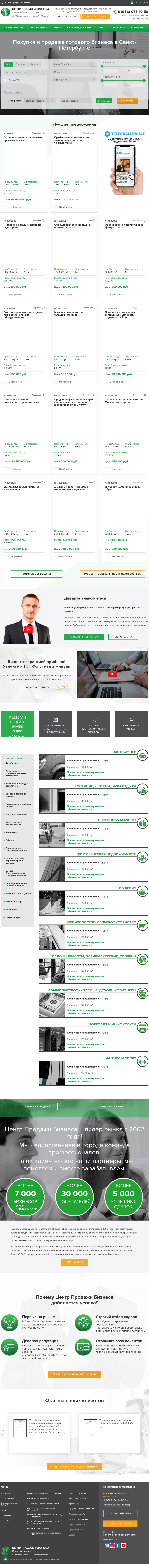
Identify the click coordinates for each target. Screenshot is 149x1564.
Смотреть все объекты (36, 574)
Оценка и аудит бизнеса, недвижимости (42, 1504)
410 (105, 794)
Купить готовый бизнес (78, 1519)
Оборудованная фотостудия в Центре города (124, 226)
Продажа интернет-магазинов (81, 1509)
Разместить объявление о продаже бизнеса (112, 574)
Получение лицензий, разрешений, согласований (41, 1509)
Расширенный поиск (13, 92)
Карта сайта (109, 1532)
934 (105, 1033)
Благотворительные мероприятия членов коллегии (43, 1534)
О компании (118, 27)
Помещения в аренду (78, 1493)
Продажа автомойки (77, 1514)
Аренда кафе (74, 1504)
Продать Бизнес (38, 27)
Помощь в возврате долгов (37, 1499)
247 (105, 930)
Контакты (137, 27)
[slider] (102, 66)
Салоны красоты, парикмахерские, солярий (94, 956)
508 (105, 964)
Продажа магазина (77, 1525)
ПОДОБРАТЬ (127, 101)
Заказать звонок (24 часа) (116, 1504)
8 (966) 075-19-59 (133, 12)
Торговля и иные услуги (112, 1024)
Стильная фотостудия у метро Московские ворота (124, 401)
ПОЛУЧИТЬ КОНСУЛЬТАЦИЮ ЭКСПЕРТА (75, 1374)
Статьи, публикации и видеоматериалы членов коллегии (42, 1522)
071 (105, 1067)
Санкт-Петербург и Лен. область (17, 3)
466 (105, 760)
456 (105, 999)
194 (105, 828)
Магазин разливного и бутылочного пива (68, 313)
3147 (105, 862)
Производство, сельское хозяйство (101, 922)
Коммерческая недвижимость (107, 854)
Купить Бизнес (15, 27)
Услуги (100, 27)
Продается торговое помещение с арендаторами (21, 401)
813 (105, 896)
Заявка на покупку (67, 17)
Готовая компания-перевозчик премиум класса (23, 139)
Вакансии (73, 1535)
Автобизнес (125, 752)
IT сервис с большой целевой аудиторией (22, 226)
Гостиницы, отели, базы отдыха (105, 786)
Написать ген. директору (84, 636)
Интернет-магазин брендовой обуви (123, 488)
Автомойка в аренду (77, 1499)
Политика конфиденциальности (119, 1534)
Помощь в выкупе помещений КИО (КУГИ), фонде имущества (44, 1516)
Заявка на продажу (96, 17)
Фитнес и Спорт (121, 1058)
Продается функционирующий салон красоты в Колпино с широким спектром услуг (73, 402)
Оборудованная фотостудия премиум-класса (72, 226)
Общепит (127, 888)
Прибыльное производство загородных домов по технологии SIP (71, 140)
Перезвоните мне (140, 18)
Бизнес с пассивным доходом (72, 27)
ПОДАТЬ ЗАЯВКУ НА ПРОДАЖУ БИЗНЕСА (74, 1466)
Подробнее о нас (123, 636)
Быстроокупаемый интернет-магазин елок (22, 488)
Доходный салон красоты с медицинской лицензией (71, 488)
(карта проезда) (110, 1497)
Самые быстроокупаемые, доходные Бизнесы (92, 990)
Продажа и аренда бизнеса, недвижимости (44, 1493)
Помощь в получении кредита (38, 1528)
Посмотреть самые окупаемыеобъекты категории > (85, 774)
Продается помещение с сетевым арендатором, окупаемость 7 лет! (120, 315)
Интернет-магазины (117, 820)
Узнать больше (74, 1262)
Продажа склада (76, 1530)
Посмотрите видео (36, 687)
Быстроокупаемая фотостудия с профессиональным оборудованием (24, 315)
